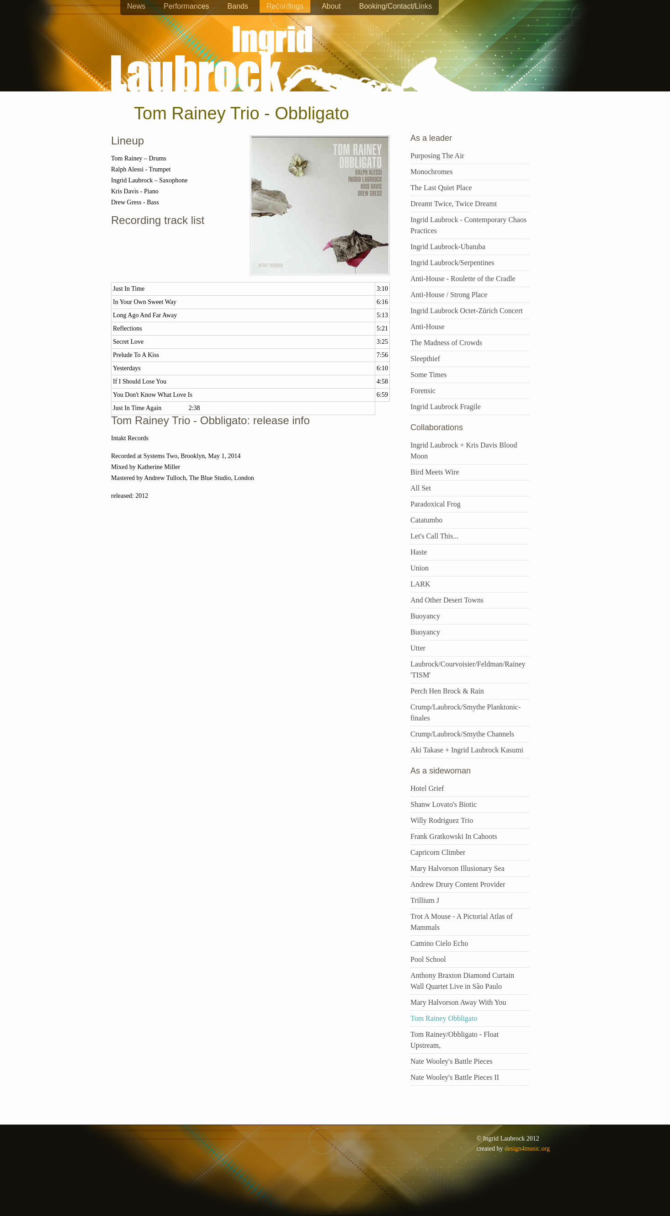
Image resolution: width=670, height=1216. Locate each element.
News (136, 6)
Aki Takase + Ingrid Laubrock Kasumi (466, 750)
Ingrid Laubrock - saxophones (211, 31)
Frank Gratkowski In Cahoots (453, 836)
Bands (238, 6)
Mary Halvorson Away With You (458, 1002)
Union (419, 568)
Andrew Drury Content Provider (457, 884)
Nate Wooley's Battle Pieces (451, 1061)
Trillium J (424, 900)
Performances (186, 6)
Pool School (428, 959)
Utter (417, 648)
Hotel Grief (427, 788)
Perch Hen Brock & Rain (447, 691)
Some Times (428, 375)
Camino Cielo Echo (439, 943)
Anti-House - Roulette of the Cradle (463, 279)
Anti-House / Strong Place (448, 295)
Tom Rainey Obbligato (443, 1018)
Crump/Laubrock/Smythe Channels (462, 734)
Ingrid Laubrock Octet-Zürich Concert (466, 311)
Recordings (284, 6)
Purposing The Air (437, 156)
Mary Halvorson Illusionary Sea (457, 868)
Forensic (423, 391)
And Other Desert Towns (447, 600)
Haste (418, 552)
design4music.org (527, 1148)
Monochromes (431, 172)
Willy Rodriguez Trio (441, 820)
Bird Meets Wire (434, 472)
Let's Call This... (434, 536)
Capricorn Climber (437, 852)
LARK (420, 584)
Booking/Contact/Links (395, 6)
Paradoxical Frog (435, 504)
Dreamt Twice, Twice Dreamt (453, 204)
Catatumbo (426, 520)
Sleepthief (425, 359)
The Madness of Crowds (446, 343)
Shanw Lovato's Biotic (443, 804)
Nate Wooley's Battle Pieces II (454, 1077)
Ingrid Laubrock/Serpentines (452, 263)
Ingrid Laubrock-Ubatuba (447, 247)
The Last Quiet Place (441, 188)
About (331, 6)
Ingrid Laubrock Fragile (445, 407)
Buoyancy (425, 616)
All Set (420, 488)
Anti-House (427, 327)
